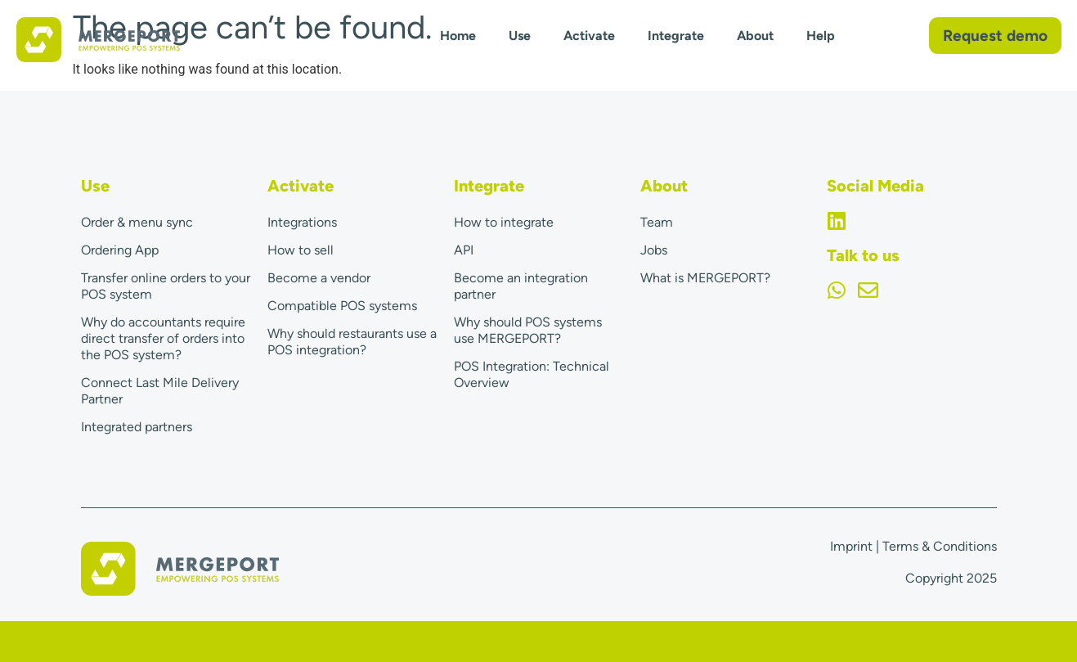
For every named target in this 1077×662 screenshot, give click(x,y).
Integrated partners (136, 427)
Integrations (302, 222)
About (755, 35)
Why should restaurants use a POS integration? (352, 342)
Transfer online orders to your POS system (165, 286)
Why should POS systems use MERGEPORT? (528, 330)
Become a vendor (318, 278)
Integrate (676, 35)
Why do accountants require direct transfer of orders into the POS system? (163, 338)
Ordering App (120, 250)
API (463, 250)
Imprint (851, 546)
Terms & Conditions (939, 546)
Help (820, 35)
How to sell (300, 250)
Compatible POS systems (342, 305)
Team (656, 222)
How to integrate (504, 222)
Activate (589, 35)
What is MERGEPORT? (705, 278)
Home (458, 35)
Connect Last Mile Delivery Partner (160, 391)
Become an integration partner (521, 286)
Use (520, 35)
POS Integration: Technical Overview (531, 374)
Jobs (653, 250)
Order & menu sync (137, 222)
